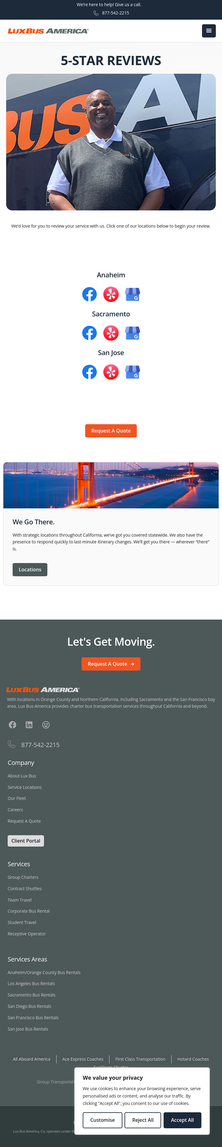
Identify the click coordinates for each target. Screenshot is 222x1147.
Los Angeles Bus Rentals (31, 983)
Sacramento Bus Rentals (31, 995)
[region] (142, 1101)
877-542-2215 (115, 13)
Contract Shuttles (25, 888)
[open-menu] (209, 31)
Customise (102, 1120)
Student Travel (22, 922)
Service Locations (25, 787)
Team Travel (20, 900)
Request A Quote (25, 821)
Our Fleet (17, 798)
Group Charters (23, 877)
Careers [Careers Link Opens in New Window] (15, 809)
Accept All (182, 1120)
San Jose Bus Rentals (28, 1029)
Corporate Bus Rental (29, 911)
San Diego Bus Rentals (29, 1006)
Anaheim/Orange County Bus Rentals (44, 972)
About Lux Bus (22, 776)
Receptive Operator (27, 934)
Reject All (143, 1120)
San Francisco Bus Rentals (33, 1017)
